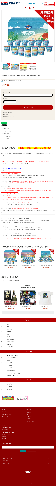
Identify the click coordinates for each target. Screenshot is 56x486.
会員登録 (30, 3)
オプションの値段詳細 (7, 112)
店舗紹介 (4, 438)
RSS (3, 429)
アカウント (29, 409)
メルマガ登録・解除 (6, 427)
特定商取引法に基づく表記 (8, 116)
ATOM (6, 429)
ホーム (3, 409)
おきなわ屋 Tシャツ (45, 306)
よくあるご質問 (30, 421)
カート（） (41, 3)
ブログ (3, 425)
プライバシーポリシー (7, 434)
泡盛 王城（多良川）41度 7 (10, 306)
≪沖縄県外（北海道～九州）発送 (10, 265)
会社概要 (4, 436)
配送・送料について (6, 414)
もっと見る (3, 81)
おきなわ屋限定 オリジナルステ (28, 306)
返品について (6, 114)
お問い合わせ (30, 418)
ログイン (35, 3)
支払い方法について (6, 412)
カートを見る (30, 416)
